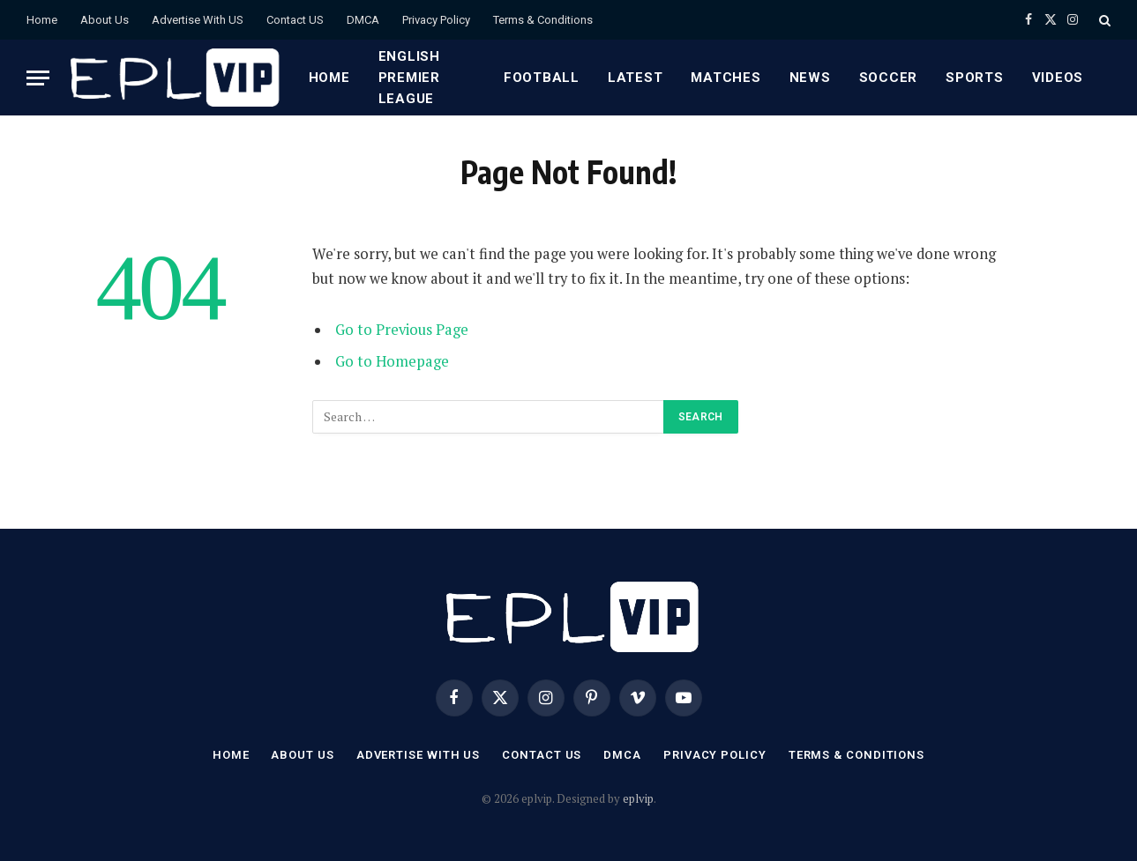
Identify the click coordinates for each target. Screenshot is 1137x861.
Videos (1058, 77)
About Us (104, 19)
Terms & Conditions (543, 19)
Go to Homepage (392, 361)
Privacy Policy (436, 19)
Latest (635, 77)
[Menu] (37, 78)
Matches (725, 77)
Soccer (888, 77)
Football (542, 77)
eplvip (638, 798)
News (810, 77)
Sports (975, 77)
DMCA (363, 19)
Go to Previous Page (401, 329)
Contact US (295, 19)
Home (41, 19)
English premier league (409, 77)
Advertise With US (197, 19)
